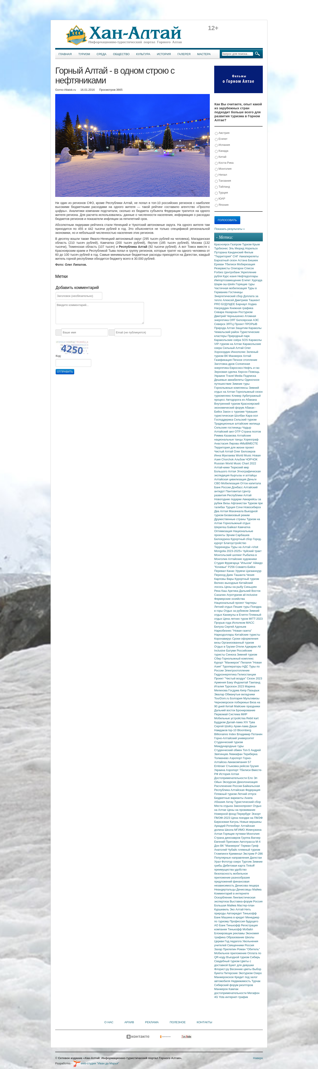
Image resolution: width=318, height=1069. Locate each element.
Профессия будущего (244, 921)
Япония (222, 205)
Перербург (244, 813)
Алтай (247, 356)
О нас (109, 1022)
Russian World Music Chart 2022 (235, 463)
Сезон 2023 (254, 678)
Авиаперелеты (249, 256)
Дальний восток (225, 710)
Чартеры (250, 602)
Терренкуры (222, 547)
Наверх (258, 1058)
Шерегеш (220, 527)
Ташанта (240, 575)
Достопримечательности (231, 778)
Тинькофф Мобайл (240, 929)
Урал (217, 861)
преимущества (224, 869)
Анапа (248, 798)
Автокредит (235, 913)
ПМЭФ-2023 (222, 817)
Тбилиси (231, 264)
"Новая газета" (242, 630)
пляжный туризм (249, 849)
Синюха (231, 654)
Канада (221, 151)
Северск (220, 324)
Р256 (231, 567)
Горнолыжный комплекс (238, 658)
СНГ (236, 256)
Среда (101, 54)
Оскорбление (223, 897)
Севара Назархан (226, 312)
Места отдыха (224, 806)
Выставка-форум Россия (246, 901)
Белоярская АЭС (247, 320)
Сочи (240, 507)
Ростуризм (245, 312)
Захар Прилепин (225, 949)
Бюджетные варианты (229, 798)
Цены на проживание (241, 809)
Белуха (219, 626)
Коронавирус (223, 638)
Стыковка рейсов (238, 766)
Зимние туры (241, 383)
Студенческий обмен (228, 750)
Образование (235, 937)
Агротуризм (235, 594)
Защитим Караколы (248, 328)
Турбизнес (221, 248)
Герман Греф (249, 845)
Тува (252, 722)
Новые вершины (250, 821)
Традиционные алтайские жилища (237, 423)
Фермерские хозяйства (229, 598)
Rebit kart (252, 718)
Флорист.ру (222, 969)
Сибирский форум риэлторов (233, 985)
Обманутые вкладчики (240, 694)
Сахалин (220, 594)
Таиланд (254, 682)
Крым (256, 244)
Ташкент (254, 300)
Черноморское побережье (232, 702)
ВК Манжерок (233, 356)
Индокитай (241, 682)
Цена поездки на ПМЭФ (247, 817)
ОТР (238, 431)
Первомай (221, 714)
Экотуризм (246, 973)
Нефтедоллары (247, 276)
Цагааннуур (253, 571)
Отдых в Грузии (225, 646)
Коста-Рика (224, 163)
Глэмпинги (221, 853)
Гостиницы (236, 292)
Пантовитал (234, 491)
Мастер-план (245, 905)
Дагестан (256, 857)
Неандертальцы (225, 889)
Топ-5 (247, 750)
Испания (222, 145)
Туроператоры (232, 666)
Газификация (223, 359)
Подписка (249, 375)
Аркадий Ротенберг (227, 825)
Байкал (232, 527)
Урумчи (240, 571)
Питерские (231, 973)
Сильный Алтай (233, 348)
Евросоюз (237, 367)
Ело (251, 778)
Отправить (65, 371)
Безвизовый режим (237, 515)
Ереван (219, 264)
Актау (230, 802)
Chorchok (228, 459)
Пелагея (246, 662)
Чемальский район (227, 332)
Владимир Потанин (249, 734)
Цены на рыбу (234, 586)
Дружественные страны (230, 519)
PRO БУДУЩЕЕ (225, 304)
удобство (241, 869)
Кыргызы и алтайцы (243, 475)
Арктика (233, 590)
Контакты (204, 1022)
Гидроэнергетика (225, 674)
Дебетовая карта (234, 865)
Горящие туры (245, 284)
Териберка (250, 754)
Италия (219, 686)
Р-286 (259, 853)
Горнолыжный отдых (236, 523)
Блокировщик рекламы (230, 933)
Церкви (219, 941)
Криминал (236, 853)
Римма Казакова (225, 435)
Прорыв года (223, 622)
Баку (230, 682)
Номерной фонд (225, 813)
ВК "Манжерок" (230, 845)
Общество (121, 54)
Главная (65, 54)
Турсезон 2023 (235, 686)
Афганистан (239, 503)
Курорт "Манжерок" (227, 662)
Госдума (234, 690)
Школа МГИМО (235, 829)
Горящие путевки (234, 833)
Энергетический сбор (228, 296)
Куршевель (222, 909)
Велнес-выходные (226, 582)
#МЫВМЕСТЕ (249, 443)
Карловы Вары (224, 579)
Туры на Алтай (241, 547)
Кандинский (236, 252)
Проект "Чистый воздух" (230, 678)
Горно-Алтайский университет (234, 738)
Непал (221, 175)
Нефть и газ (251, 367)
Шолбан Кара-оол (246, 415)
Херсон (243, 371)
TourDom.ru (222, 698)
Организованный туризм (237, 642)
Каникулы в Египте (236, 614)
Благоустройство (235, 543)
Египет (221, 139)
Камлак (233, 989)
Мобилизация (230, 483)
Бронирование (246, 710)
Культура (143, 54)
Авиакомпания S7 (239, 762)
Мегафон (253, 993)
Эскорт (256, 813)
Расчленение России (228, 786)
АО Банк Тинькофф (227, 925)
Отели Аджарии (246, 646)
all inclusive (250, 594)
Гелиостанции (246, 674)
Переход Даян (224, 575)
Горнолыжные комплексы (231, 387)
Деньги (251, 479)
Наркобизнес (223, 630)
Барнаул (242, 304)
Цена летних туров (236, 618)
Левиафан (236, 754)
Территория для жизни (229, 447)
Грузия (254, 766)
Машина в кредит (233, 917)
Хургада (257, 280)
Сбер (218, 658)
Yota (222, 997)
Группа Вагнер (250, 837)
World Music (244, 455)
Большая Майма (225, 905)
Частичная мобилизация (231, 288)
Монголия (223, 169)
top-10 (232, 730)
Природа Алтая (224, 328)
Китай (220, 157)
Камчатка (244, 527)
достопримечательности (230, 993)
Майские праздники (247, 706)
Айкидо (258, 563)
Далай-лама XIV (237, 722)
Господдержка (224, 419)
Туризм (84, 54)
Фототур (227, 861)
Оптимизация (223, 531)
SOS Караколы (252, 340)
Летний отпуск (247, 794)
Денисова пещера (247, 885)
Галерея (184, 54)
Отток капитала (250, 483)
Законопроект (243, 806)
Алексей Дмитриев (236, 300)
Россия (249, 945)
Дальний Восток (250, 590)
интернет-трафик (236, 997)
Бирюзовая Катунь (227, 821)
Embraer (220, 766)
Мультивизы (251, 698)
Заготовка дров (224, 363)
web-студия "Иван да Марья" (96, 1063)
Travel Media (234, 375)
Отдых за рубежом (236, 610)
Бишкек (253, 260)
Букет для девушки (241, 965)
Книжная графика (241, 308)
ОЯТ (233, 320)
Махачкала (236, 511)
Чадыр (246, 427)
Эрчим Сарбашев (237, 535)
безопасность (223, 873)
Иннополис (238, 352)
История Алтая (229, 774)
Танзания (223, 181)
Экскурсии (230, 782)
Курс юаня (230, 276)
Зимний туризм (247, 654)
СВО (217, 483)
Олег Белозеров (245, 451)
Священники (236, 945)
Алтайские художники (242, 559)
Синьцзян (250, 586)
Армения (220, 682)
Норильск (251, 248)
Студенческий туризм (228, 742)
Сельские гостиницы (228, 427)
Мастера (204, 54)
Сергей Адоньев (235, 626)
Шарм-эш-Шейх (225, 284)
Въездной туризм (238, 957)
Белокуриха (222, 539)
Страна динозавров (227, 837)
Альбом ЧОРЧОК (246, 459)
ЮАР (220, 199)
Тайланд (222, 187)
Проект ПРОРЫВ (246, 324)
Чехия (250, 575)
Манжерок (221, 989)
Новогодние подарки (228, 499)
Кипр (243, 690)
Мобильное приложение (230, 953)
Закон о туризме (234, 411)
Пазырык (253, 690)
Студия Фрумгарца (227, 563)
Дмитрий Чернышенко (229, 316)
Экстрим (249, 853)
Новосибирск (252, 507)
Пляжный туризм (226, 794)
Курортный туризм (247, 579)
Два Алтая (221, 511)
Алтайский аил (224, 431)
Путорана (221, 252)
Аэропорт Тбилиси (239, 770)
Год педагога (233, 941)
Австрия (222, 133)
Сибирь (255, 957)
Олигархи (237, 268)
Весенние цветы (241, 969)
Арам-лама (241, 726)
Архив (129, 1022)
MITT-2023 (256, 618)
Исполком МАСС (243, 622)
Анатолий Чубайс (226, 849)
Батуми (231, 650)
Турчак (256, 981)
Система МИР (238, 714)
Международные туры (229, 746)
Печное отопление (245, 359)
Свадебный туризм (227, 961)
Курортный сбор (242, 539)
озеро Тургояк (242, 861)
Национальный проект (229, 602)
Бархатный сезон (226, 260)
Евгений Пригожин (227, 841)
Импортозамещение (228, 280)
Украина (220, 770)
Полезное (178, 1022)
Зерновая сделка (226, 371)
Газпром (236, 244)
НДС (245, 666)
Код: (58, 356)
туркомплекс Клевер (228, 395)
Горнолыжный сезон (249, 391)
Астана (243, 260)
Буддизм (220, 722)
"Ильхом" (246, 563)
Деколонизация (247, 782)
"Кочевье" (221, 567)
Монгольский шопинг (228, 555)
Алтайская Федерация (245, 790)
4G (216, 997)
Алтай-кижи (222, 467)
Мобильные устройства (230, 718)
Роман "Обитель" (248, 949)
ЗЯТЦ (230, 324)
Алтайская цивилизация (230, 479)
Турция (221, 193)
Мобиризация (246, 264)
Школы (249, 937)
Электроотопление (236, 670)
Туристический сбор (247, 802)
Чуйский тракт (252, 551)
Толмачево (221, 758)
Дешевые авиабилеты (229, 379)
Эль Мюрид (237, 248)
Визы (227, 503)
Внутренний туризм (227, 403)
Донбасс (238, 487)
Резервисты (222, 268)
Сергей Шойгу (224, 726)
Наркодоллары (224, 634)
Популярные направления (232, 857)
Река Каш (221, 590)
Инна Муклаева (225, 455)
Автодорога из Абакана (241, 399)
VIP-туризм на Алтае (228, 344)
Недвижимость (241, 981)
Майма (256, 889)
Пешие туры (241, 606)
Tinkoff (250, 865)
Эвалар (219, 694)
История (164, 54)
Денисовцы (244, 889)
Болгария (236, 698)
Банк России (223, 487)
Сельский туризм (245, 419)
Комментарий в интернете (231, 893)
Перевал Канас (224, 571)
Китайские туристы (247, 634)
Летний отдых (223, 606)
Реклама (152, 1022)
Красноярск (222, 244)
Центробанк (232, 272)
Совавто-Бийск (245, 567)
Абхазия (220, 802)
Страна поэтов (251, 431)
